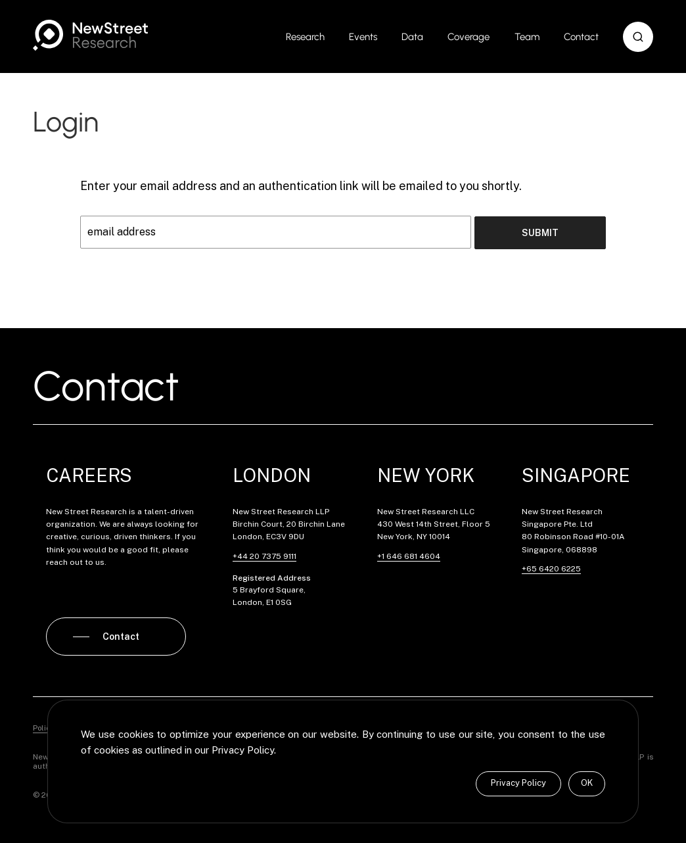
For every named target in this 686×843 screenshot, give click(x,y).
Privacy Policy (518, 783)
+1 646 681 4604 (408, 555)
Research (305, 37)
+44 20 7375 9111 (264, 555)
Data (412, 37)
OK (587, 783)
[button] (638, 37)
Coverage (468, 37)
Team (526, 37)
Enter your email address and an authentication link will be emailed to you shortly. (301, 186)
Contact (581, 37)
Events (363, 37)
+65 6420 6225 (551, 567)
